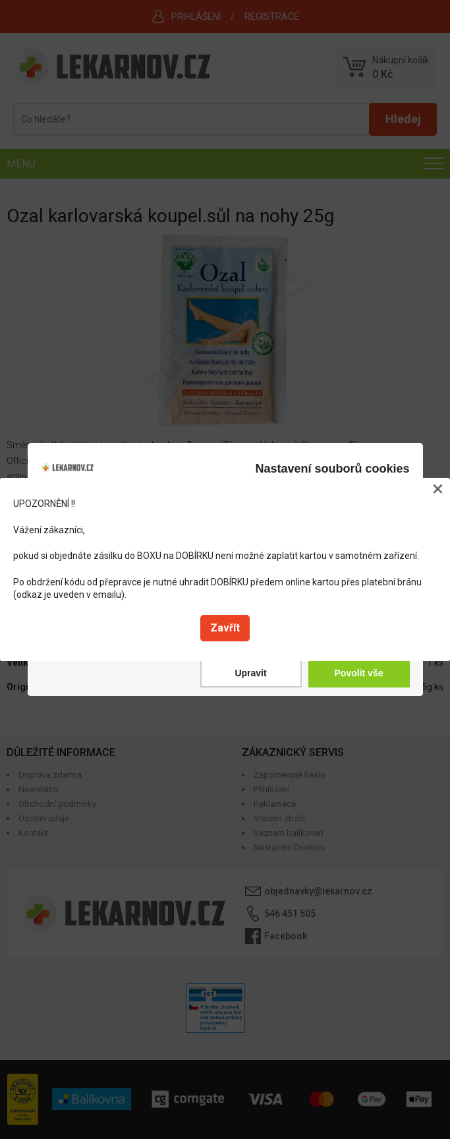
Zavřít (225, 628)
